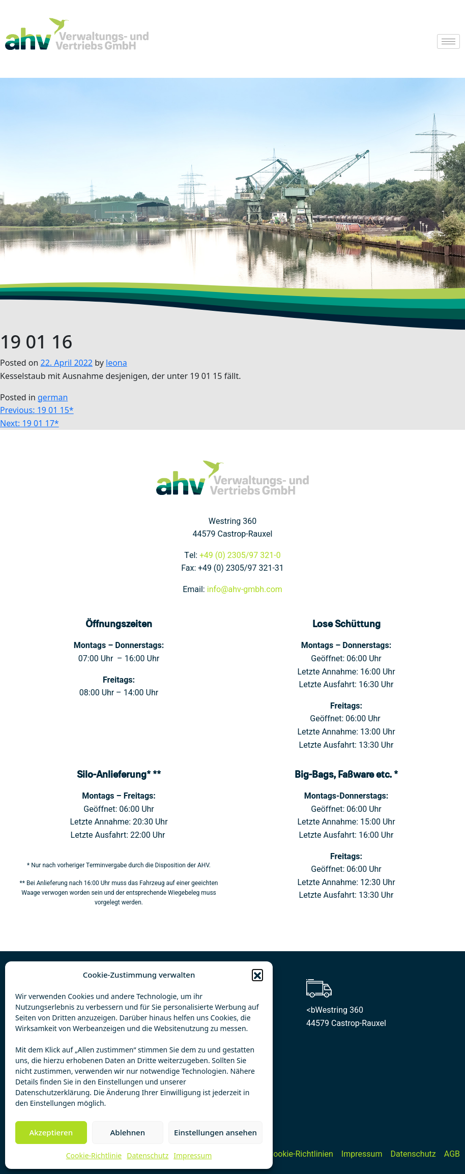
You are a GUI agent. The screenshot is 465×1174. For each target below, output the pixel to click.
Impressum (192, 1155)
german (53, 397)
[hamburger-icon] (448, 41)
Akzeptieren (51, 1132)
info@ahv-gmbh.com (244, 589)
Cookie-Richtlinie (94, 1155)
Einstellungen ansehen (215, 1132)
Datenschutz (147, 1155)
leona (116, 362)
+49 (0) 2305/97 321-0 (239, 555)
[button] (257, 975)
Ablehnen (128, 1132)
